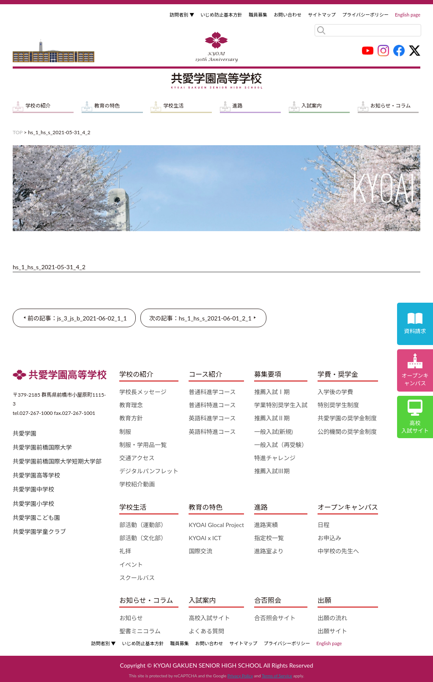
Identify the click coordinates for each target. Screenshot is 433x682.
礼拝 (125, 551)
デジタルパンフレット (148, 471)
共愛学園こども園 (36, 517)
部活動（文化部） (143, 537)
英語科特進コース (212, 431)
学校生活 (173, 105)
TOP (17, 132)
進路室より (269, 551)
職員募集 (258, 14)
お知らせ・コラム (390, 105)
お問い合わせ (287, 14)
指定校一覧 (269, 537)
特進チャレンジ (275, 457)
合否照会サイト (275, 617)
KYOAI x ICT (205, 537)
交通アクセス (136, 457)
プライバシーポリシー (365, 14)
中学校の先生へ (338, 551)
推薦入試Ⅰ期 (272, 391)
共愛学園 (24, 433)
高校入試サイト (209, 617)
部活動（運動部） (143, 524)
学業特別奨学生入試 (280, 405)
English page (407, 14)
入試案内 (311, 105)
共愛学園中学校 (33, 489)
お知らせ (131, 617)
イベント (131, 564)
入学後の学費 (335, 391)
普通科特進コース (212, 405)
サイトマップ (322, 14)
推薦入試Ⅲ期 (272, 471)
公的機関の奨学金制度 (347, 431)
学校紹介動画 (137, 484)
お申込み (329, 537)
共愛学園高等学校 (36, 475)
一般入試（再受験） (280, 444)
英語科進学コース (212, 418)
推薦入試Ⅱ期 (272, 418)
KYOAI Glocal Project (216, 524)
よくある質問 (206, 631)
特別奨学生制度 (338, 405)
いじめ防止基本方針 (221, 14)
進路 (238, 105)
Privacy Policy (240, 675)
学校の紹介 (38, 105)
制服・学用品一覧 (143, 444)
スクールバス (137, 577)
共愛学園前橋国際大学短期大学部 (57, 461)
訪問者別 (182, 14)
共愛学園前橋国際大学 (42, 447)
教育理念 (131, 405)
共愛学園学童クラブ (39, 531)
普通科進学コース (212, 391)
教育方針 (131, 418)
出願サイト (332, 631)
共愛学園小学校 (33, 503)
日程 (323, 524)
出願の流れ (332, 617)
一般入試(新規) (273, 431)
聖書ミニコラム (140, 631)
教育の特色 (107, 105)
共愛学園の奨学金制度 (347, 418)
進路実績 (266, 524)
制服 (125, 431)
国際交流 (200, 551)
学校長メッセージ (143, 391)
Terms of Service (277, 675)
